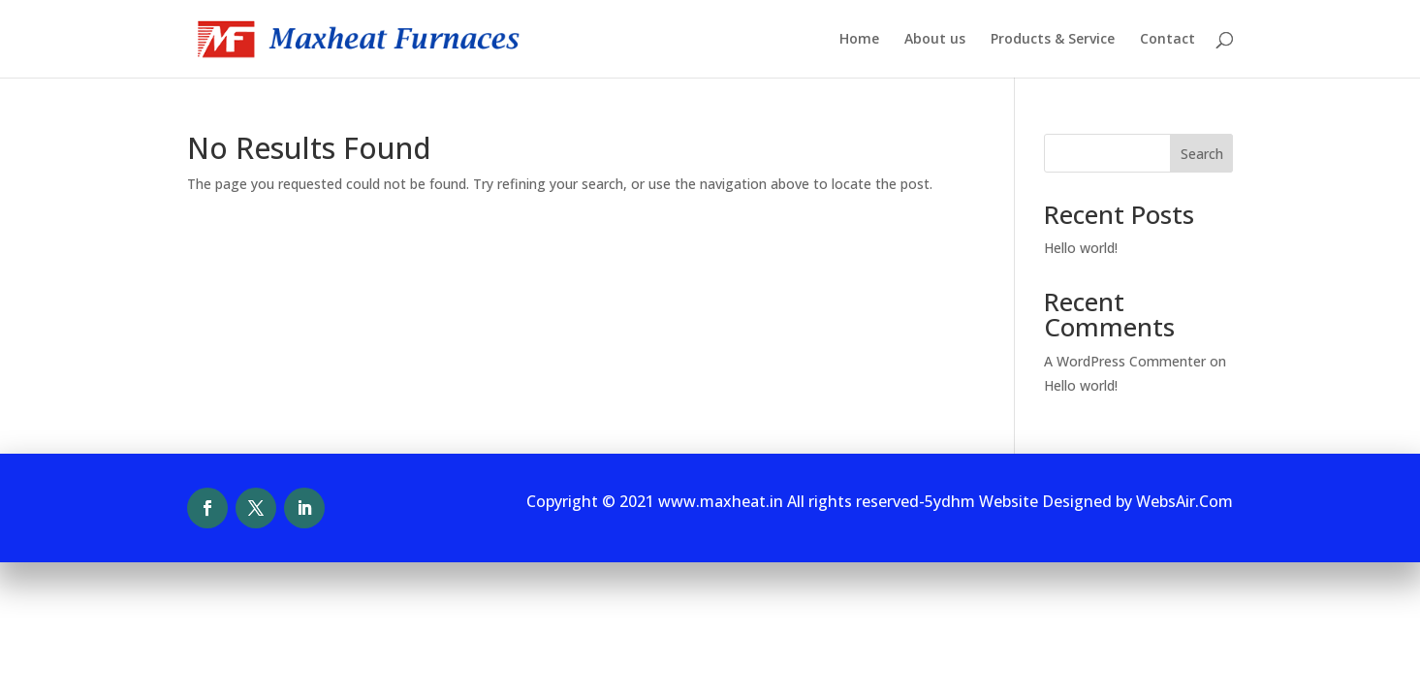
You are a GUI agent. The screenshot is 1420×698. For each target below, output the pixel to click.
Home (859, 40)
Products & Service (1053, 40)
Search (1202, 153)
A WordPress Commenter (1125, 361)
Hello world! (1081, 247)
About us (934, 40)
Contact (1167, 40)
